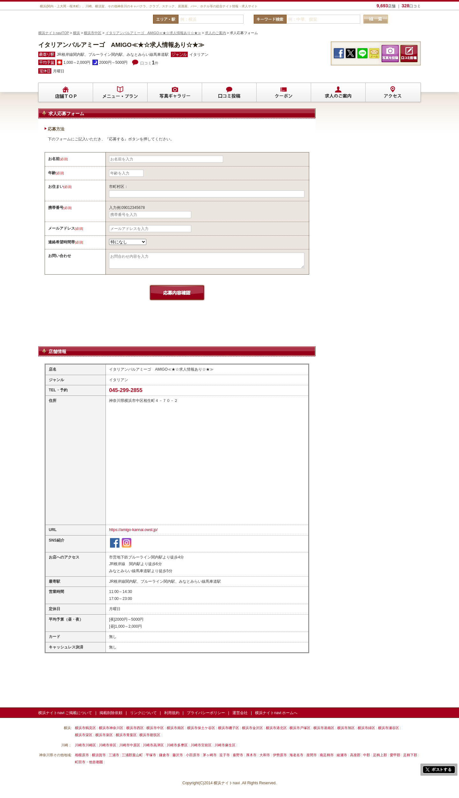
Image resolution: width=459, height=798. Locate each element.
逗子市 (224, 755)
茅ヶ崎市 (210, 755)
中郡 (366, 755)
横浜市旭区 (346, 728)
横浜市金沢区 (252, 728)
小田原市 (193, 755)
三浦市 (114, 755)
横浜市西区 (135, 728)
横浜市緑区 (366, 728)
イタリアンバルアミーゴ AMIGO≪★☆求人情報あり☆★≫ (153, 33)
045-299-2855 (125, 390)
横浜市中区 (92, 33)
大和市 (264, 755)
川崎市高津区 (153, 745)
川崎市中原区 (129, 745)
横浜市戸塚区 (299, 728)
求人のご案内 (215, 33)
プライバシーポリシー (206, 713)
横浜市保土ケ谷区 (201, 728)
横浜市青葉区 (126, 735)
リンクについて (143, 713)
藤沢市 (177, 755)
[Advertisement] (177, 329)
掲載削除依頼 (110, 713)
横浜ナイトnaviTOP (53, 33)
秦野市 (238, 755)
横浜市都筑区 (149, 735)
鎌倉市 (164, 755)
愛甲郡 (395, 755)
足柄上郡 (380, 755)
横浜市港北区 (276, 728)
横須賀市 (99, 755)
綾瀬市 (342, 755)
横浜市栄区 (83, 735)
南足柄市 (327, 755)
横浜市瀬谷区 (388, 728)
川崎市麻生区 (225, 745)
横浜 (76, 33)
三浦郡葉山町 (132, 755)
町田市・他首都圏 (89, 762)
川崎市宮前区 (201, 745)
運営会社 (240, 713)
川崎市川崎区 (85, 745)
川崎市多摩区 (177, 745)
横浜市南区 (175, 728)
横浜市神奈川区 (111, 728)
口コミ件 (149, 63)
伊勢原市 (280, 755)
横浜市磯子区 (228, 728)
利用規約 (171, 713)
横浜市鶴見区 (85, 728)
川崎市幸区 (107, 745)
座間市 (311, 755)
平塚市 (151, 755)
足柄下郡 (410, 755)
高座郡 (355, 755)
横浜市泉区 (104, 735)
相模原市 (82, 755)
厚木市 (251, 755)
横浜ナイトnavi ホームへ (276, 713)
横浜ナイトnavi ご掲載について (65, 713)
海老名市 (296, 755)
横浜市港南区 (323, 728)
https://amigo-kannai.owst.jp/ (133, 530)
